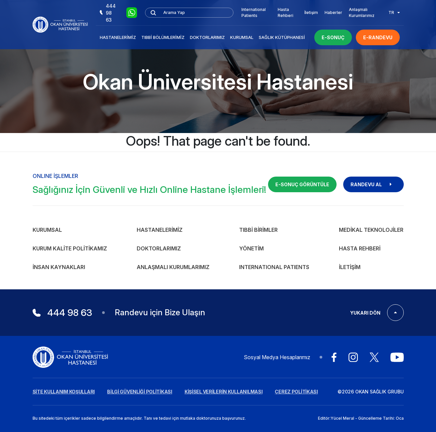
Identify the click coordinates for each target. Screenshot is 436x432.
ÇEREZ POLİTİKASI (296, 391)
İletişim (311, 12)
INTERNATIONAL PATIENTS (274, 267)
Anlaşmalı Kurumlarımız (361, 12)
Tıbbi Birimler (258, 229)
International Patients (253, 12)
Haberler (333, 12)
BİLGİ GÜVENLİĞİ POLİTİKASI (139, 391)
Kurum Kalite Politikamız (70, 248)
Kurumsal (241, 37)
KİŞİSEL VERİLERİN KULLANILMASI (224, 391)
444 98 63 (108, 13)
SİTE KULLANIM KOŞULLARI (64, 391)
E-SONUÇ (333, 37)
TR (394, 12)
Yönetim (251, 248)
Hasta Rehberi (285, 12)
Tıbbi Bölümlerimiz (163, 37)
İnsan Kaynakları (59, 267)
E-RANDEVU (377, 37)
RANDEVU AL (373, 184)
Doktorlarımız (207, 37)
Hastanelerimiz (118, 37)
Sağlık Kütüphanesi (282, 37)
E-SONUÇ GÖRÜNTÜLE (302, 184)
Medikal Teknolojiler (371, 229)
